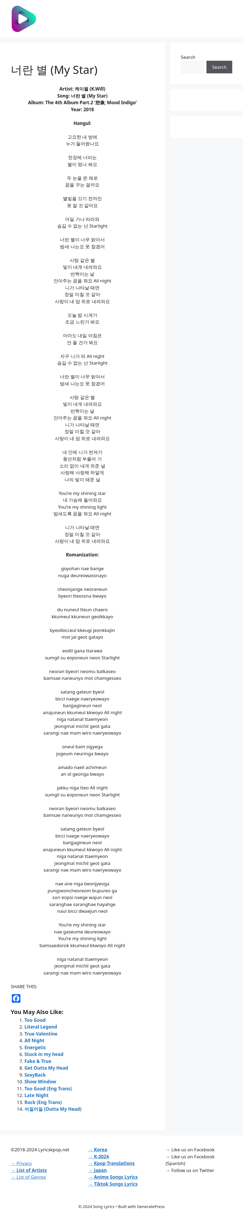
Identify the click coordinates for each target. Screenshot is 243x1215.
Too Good (35, 1020)
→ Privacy (21, 1163)
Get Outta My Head (46, 1068)
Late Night (36, 1095)
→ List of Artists (29, 1170)
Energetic (35, 1047)
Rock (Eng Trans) (43, 1102)
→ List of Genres (28, 1177)
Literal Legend (40, 1027)
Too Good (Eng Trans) (48, 1088)
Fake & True (37, 1061)
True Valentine (41, 1034)
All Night (34, 1040)
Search (188, 57)
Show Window (40, 1082)
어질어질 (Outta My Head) (52, 1109)
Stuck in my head (43, 1054)
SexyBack (35, 1075)
